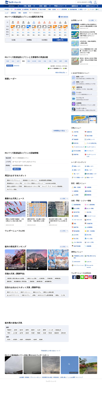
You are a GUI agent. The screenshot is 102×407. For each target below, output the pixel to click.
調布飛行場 (39, 312)
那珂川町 (63, 363)
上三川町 (15, 363)
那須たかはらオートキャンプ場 (32, 217)
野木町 (50, 363)
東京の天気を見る (61, 103)
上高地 (33, 325)
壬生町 (44, 363)
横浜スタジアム (37, 322)
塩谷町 (35, 370)
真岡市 (44, 360)
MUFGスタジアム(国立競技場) (45, 325)
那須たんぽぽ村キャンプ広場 (14, 217)
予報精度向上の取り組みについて (50, 381)
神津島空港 (57, 309)
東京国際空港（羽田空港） (20, 312)
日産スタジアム (26, 325)
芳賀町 (38, 363)
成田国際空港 (48, 312)
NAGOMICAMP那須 (50, 214)
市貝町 (33, 363)
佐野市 (27, 360)
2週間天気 (13, 12)
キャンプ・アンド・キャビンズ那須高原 (52, 217)
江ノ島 (63, 325)
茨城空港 (32, 312)
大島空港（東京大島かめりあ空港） (16, 309)
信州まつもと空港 (31, 309)
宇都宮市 (9, 360)
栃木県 (25, 12)
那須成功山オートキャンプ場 (14, 214)
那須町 (41, 370)
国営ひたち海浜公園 (48, 322)
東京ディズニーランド (12, 322)
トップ (6, 12)
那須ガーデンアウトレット (13, 211)
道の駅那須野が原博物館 (45, 211)
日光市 (8, 370)
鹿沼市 (33, 360)
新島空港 (9, 312)
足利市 (15, 360)
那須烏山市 (58, 360)
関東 (19, 12)
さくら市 (51, 360)
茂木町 (27, 363)
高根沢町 (56, 363)
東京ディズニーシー (26, 322)
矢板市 (21, 370)
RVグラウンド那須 (11, 220)
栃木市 (21, 360)
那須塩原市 (28, 370)
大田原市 (15, 370)
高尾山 (57, 325)
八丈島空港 (41, 309)
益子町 (21, 363)
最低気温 (16, 65)
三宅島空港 (49, 309)
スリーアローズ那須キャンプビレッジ (33, 214)
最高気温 (9, 65)
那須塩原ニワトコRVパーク (30, 211)
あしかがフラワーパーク (13, 325)
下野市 (8, 363)
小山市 (38, 360)
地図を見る (16, 199)
